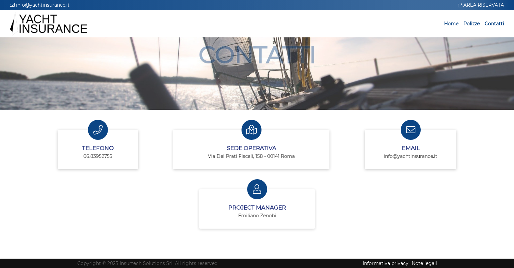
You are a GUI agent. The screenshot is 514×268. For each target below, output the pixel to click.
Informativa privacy (385, 263)
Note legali (424, 263)
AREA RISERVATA (481, 5)
